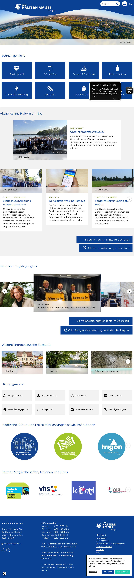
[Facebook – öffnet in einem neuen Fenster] (8, 550)
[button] (129, 199)
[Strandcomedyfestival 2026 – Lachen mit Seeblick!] (111, 298)
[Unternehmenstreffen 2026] (67, 140)
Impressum (101, 538)
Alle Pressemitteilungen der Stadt (106, 249)
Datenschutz (102, 541)
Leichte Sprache (104, 546)
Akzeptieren (122, 572)
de (130, 4)
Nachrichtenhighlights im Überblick (107, 239)
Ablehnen (108, 572)
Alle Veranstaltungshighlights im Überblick (102, 320)
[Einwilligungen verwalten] (4, 573)
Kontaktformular (11, 544)
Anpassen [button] (93, 572)
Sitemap (100, 549)
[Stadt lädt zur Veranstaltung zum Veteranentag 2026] (67, 299)
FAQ (98, 552)
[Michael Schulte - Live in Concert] (22, 298)
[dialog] (109, 565)
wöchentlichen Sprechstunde (56, 567)
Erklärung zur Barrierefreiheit (110, 544)
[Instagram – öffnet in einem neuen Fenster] (3, 550)
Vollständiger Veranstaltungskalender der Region (98, 331)
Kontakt (101, 535)
